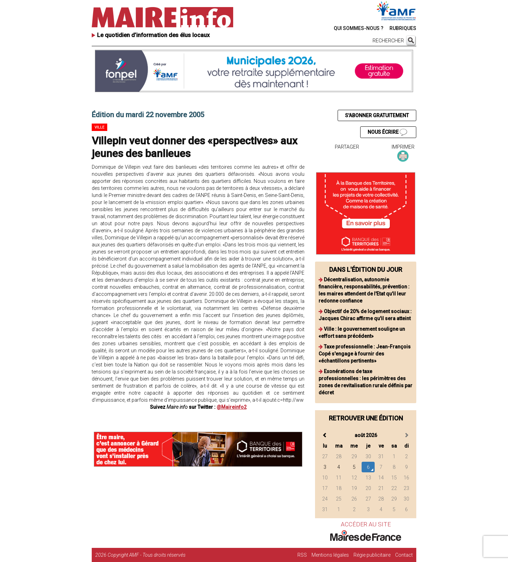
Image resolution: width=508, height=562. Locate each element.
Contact (404, 555)
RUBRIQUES (402, 28)
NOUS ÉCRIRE (387, 132)
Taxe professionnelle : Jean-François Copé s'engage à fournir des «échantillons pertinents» (365, 354)
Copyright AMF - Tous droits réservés (147, 555)
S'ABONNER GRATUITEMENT (377, 115)
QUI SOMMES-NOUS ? (358, 28)
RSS (302, 555)
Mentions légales (330, 555)
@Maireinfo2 (232, 407)
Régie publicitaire (372, 555)
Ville (99, 127)
